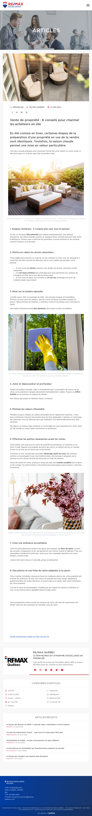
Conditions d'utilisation (43, 809)
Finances (52, 691)
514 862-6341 (14, 794)
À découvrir (12, 694)
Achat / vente (12, 698)
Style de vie (53, 702)
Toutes (9, 691)
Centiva (51, 813)
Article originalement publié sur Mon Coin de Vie (29, 636)
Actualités (11, 702)
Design (9, 706)
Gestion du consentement (63, 809)
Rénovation (53, 698)
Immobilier (16, 107)
